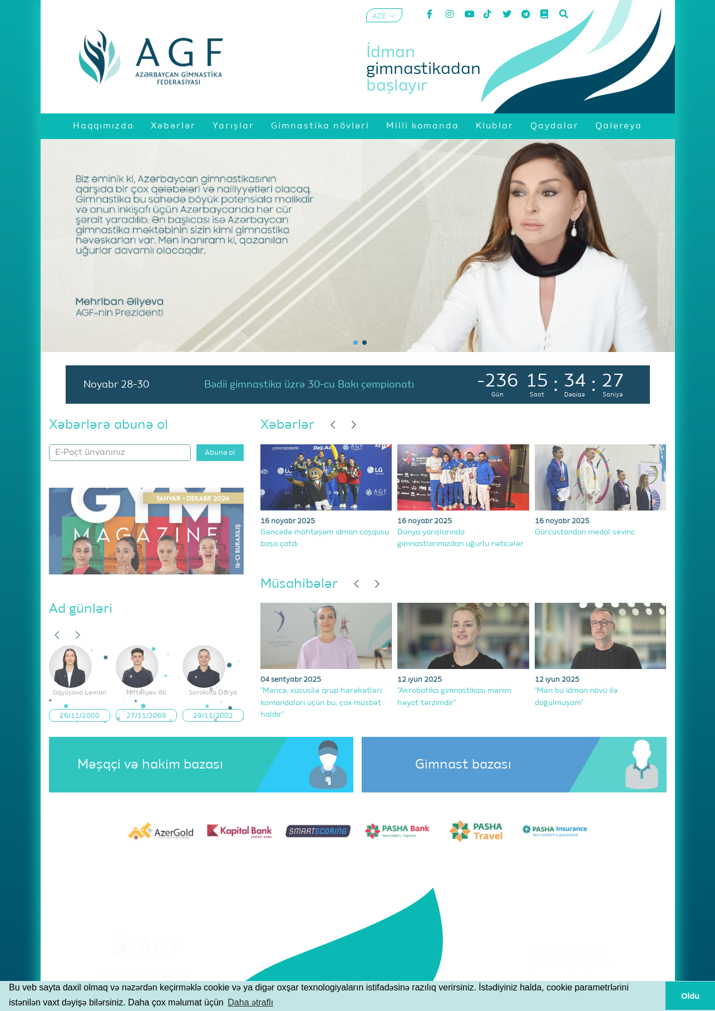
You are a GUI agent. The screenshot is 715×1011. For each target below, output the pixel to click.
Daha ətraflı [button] (250, 1002)
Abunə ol (220, 453)
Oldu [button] (690, 996)
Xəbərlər (287, 425)
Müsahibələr (299, 584)
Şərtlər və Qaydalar (568, 966)
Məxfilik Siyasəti (569, 979)
